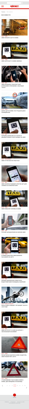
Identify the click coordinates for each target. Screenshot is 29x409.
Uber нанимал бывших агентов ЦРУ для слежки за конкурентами (14, 184)
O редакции (13, 401)
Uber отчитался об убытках (10, 160)
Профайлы (7, 401)
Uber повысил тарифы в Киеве (11, 209)
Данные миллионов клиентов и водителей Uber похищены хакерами (13, 281)
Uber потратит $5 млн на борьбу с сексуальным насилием (12, 330)
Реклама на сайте (20, 401)
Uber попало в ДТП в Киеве (9, 37)
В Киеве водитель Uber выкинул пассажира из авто (11, 256)
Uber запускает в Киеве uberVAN (11, 61)
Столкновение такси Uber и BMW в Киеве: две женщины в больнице (12, 380)
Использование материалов (14, 403)
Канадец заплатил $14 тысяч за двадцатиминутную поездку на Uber (13, 136)
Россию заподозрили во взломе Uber (13, 232)
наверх (14, 397)
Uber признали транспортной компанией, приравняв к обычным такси (12, 86)
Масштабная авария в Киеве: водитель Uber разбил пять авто (14, 355)
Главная (3, 12)
